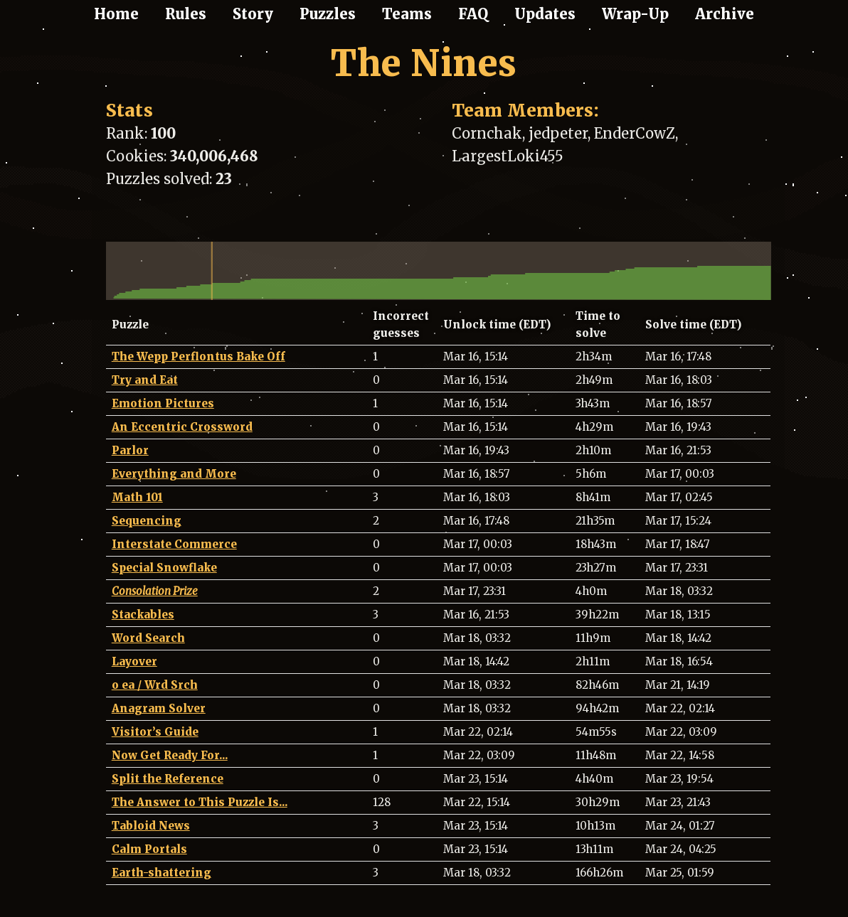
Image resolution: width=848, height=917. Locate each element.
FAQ (473, 14)
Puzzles (328, 14)
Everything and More (174, 474)
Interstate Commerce (174, 544)
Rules (185, 14)
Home (116, 14)
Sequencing (146, 520)
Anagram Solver (159, 708)
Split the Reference (167, 778)
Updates (545, 14)
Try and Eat (145, 380)
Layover (134, 661)
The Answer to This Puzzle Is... (199, 802)
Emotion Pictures (163, 403)
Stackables (143, 614)
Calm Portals (149, 849)
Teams (407, 14)
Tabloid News (151, 825)
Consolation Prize (155, 591)
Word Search (148, 638)
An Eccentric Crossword (182, 427)
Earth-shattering (161, 872)
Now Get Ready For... (170, 755)
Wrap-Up (635, 14)
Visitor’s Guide (155, 732)
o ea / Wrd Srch (155, 685)
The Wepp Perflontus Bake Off (198, 356)
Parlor (130, 450)
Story (253, 14)
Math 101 (137, 497)
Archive (724, 14)
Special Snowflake (164, 567)
